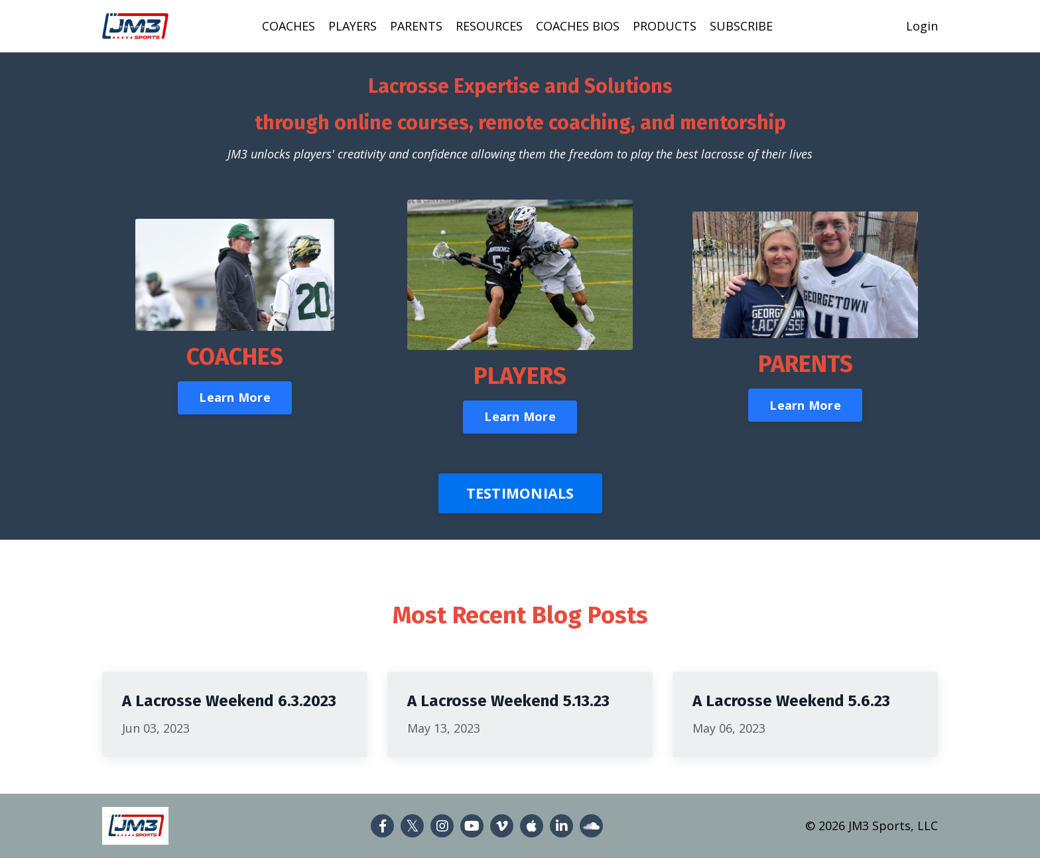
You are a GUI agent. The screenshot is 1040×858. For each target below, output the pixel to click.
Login (922, 26)
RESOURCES (489, 26)
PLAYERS (352, 26)
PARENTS (416, 26)
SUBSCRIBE (741, 26)
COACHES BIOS (577, 26)
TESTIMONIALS (520, 493)
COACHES (288, 26)
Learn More (235, 397)
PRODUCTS (664, 26)
